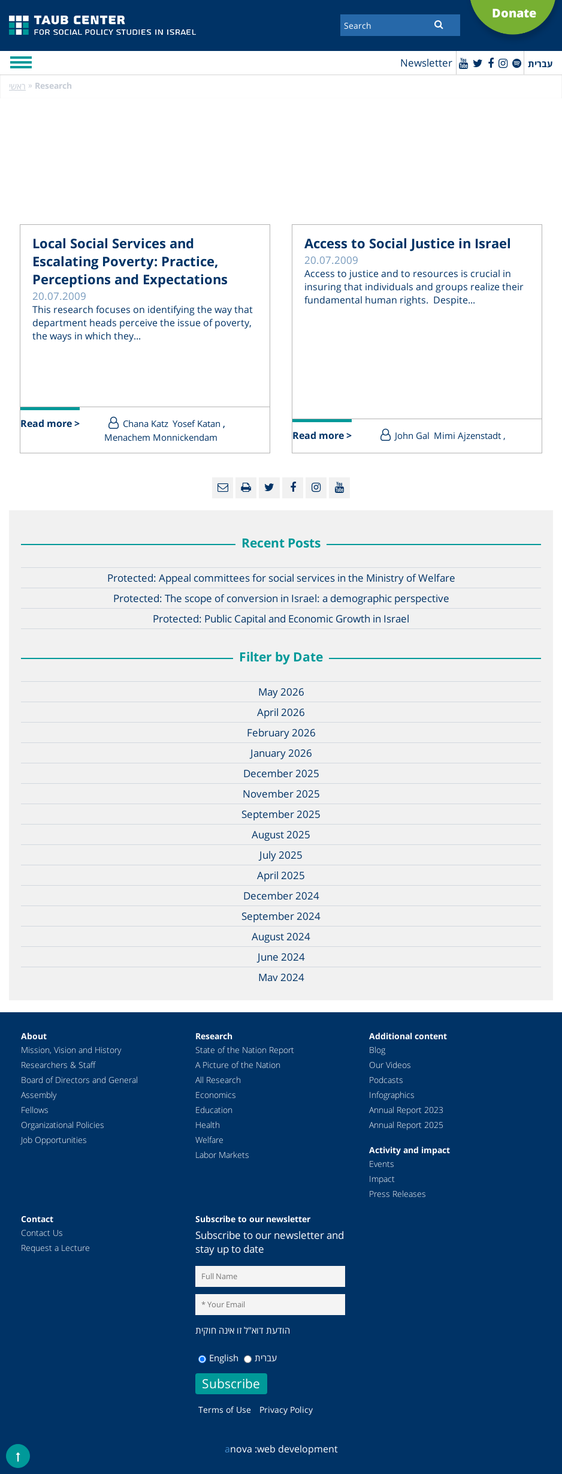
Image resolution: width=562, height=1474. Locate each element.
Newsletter (426, 63)
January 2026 (281, 753)
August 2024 (281, 936)
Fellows (35, 1109)
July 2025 (281, 855)
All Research (218, 1079)
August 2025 (281, 834)
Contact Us (42, 1232)
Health (207, 1124)
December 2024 (281, 896)
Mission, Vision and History (71, 1049)
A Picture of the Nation (237, 1064)
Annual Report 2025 (406, 1124)
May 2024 (281, 977)
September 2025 (281, 814)
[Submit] (438, 24)
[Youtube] (463, 63)
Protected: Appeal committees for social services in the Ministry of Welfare (281, 578)
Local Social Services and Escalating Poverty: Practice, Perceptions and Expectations (130, 261)
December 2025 (281, 773)
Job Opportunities (54, 1139)
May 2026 (281, 692)
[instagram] (502, 63)
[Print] (245, 487)
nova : (241, 1448)
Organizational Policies (62, 1124)
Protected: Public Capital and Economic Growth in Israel (281, 618)
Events (381, 1163)
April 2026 (281, 712)
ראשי (17, 86)
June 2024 (281, 957)
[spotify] (516, 63)
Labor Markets (222, 1154)
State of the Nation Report (244, 1049)
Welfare (209, 1139)
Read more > (50, 423)
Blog (377, 1049)
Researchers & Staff (58, 1064)
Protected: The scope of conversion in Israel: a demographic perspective (281, 598)
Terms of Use (224, 1409)
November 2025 (281, 794)
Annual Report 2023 (406, 1109)
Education (213, 1109)
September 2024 (281, 916)
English (218, 1358)
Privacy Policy (286, 1409)
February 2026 (281, 732)
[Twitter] (478, 63)
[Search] (400, 25)
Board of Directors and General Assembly (79, 1087)
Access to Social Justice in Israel (407, 243)
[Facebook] (491, 63)
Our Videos (390, 1064)
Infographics (392, 1094)
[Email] (222, 487)
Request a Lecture (55, 1247)
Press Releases (397, 1193)
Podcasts (386, 1079)
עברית (260, 1358)
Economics (215, 1094)
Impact (382, 1178)
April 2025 (281, 875)
